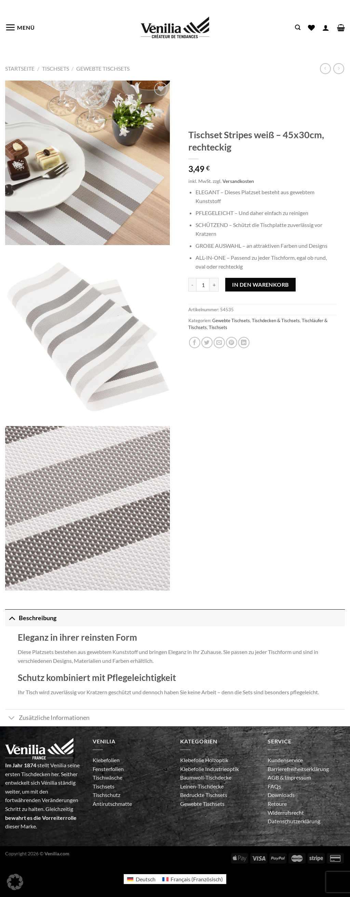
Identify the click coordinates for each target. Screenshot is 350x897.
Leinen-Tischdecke (202, 786)
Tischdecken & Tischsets (276, 320)
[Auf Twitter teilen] (207, 342)
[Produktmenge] (203, 284)
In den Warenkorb (260, 284)
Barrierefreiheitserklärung (298, 769)
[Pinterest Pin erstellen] (231, 342)
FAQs (274, 786)
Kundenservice (285, 760)
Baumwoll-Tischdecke (205, 777)
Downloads (281, 795)
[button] (15, 882)
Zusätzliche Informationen (47, 718)
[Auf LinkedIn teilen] (244, 342)
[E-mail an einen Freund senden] (219, 342)
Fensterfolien (108, 769)
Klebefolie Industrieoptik (209, 769)
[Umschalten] (11, 618)
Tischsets (55, 68)
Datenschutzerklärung (294, 821)
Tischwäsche (107, 777)
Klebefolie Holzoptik (204, 760)
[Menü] (20, 27)
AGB (274, 777)
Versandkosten (238, 181)
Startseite (20, 68)
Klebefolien (106, 760)
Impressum (298, 777)
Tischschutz (106, 795)
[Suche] (297, 27)
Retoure (277, 803)
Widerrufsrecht (286, 812)
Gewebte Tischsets (103, 68)
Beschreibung (30, 618)
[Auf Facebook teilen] (194, 342)
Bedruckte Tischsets (203, 795)
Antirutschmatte (112, 803)
